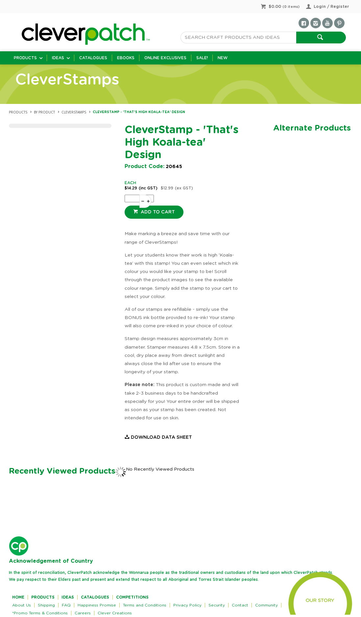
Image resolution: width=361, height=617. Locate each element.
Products (25, 58)
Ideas (58, 58)
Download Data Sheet (161, 437)
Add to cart (157, 212)
